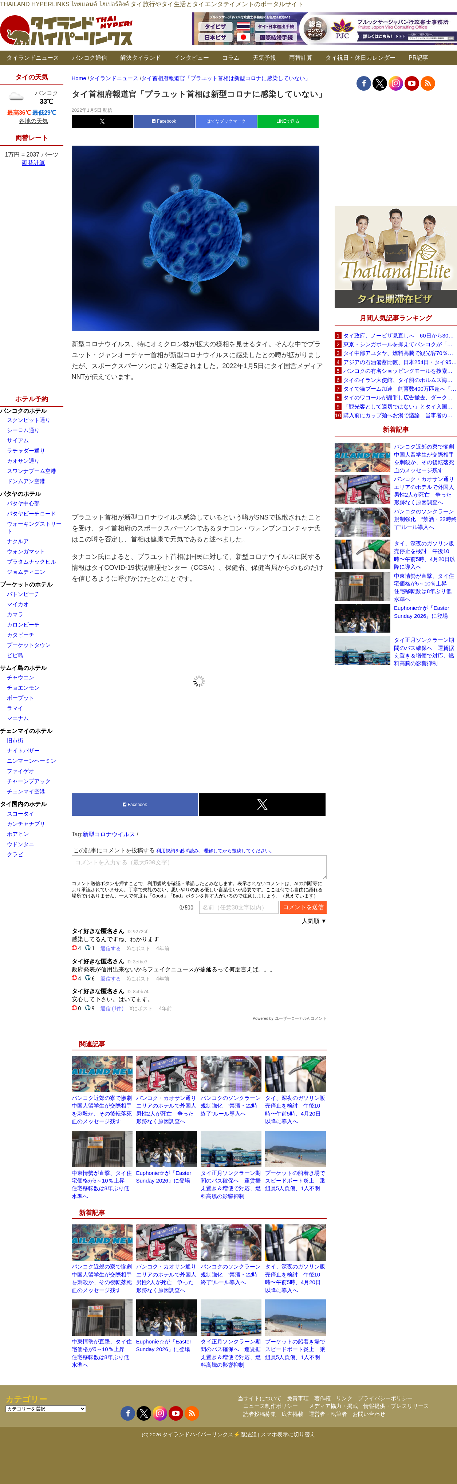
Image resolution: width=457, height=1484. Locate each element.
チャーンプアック (29, 781)
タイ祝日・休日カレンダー (360, 58)
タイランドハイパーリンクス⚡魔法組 (209, 1434)
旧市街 (15, 740)
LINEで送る (287, 121)
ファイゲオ (20, 771)
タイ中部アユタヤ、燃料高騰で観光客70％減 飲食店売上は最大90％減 (400, 353)
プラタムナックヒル (31, 562)
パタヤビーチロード (31, 513)
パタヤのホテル (20, 494)
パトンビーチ (23, 594)
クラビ (15, 854)
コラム (231, 58)
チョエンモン (23, 687)
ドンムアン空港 (26, 481)
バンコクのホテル (23, 411)
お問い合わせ (368, 1414)
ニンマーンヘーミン (31, 761)
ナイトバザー (23, 750)
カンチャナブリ (26, 824)
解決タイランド (140, 58)
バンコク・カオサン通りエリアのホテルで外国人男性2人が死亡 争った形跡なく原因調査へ (424, 490)
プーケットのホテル (26, 584)
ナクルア (18, 541)
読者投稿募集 (259, 1414)
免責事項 (298, 1398)
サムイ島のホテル (23, 668)
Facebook (164, 121)
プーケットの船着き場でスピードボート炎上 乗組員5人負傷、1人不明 (295, 1181)
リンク (344, 1398)
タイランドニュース (33, 58)
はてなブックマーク (226, 121)
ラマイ (15, 708)
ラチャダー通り (26, 450)
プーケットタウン (29, 645)
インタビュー (191, 58)
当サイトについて (259, 1398)
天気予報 (264, 58)
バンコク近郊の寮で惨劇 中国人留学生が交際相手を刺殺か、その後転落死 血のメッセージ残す (425, 458)
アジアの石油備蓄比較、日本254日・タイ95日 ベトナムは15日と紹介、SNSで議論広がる (400, 362)
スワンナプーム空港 (31, 471)
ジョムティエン (26, 572)
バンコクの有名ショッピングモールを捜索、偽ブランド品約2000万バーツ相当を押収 (400, 371)
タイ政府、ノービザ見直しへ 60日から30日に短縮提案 (400, 335)
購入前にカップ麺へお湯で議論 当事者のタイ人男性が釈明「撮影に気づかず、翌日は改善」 (400, 415)
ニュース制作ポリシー (270, 1406)
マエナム (18, 718)
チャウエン (20, 677)
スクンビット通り (29, 420)
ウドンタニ (20, 844)
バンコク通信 (89, 58)
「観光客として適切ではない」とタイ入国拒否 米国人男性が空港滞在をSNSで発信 (400, 406)
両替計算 (300, 58)
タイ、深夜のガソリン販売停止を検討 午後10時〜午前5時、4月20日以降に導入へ (424, 555)
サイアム (18, 440)
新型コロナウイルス (109, 834)
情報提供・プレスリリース (396, 1406)
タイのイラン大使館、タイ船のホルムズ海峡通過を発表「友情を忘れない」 (400, 380)
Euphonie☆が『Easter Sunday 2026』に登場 (421, 612)
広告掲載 (292, 1414)
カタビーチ (20, 635)
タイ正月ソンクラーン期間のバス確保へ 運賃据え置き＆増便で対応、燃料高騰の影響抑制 (424, 651)
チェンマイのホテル (26, 731)
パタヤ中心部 (23, 503)
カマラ (15, 614)
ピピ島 (15, 655)
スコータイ (20, 813)
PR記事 (418, 58)
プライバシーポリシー (385, 1398)
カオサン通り (23, 461)
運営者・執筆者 (328, 1414)
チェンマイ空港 (26, 791)
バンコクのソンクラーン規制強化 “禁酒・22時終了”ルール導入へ (231, 1106)
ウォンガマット (26, 551)
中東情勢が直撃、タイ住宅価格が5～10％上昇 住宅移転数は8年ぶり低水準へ (424, 587)
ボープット (20, 698)
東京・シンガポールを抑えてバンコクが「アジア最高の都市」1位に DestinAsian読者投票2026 (400, 344)
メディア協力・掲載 (333, 1406)
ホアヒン (18, 834)
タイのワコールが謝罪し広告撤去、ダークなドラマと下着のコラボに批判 (400, 397)
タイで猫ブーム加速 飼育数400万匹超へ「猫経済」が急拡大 (400, 389)
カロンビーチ (23, 624)
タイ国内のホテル (23, 804)
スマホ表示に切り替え (288, 1434)
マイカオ (18, 604)
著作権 (322, 1398)
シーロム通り (23, 430)
